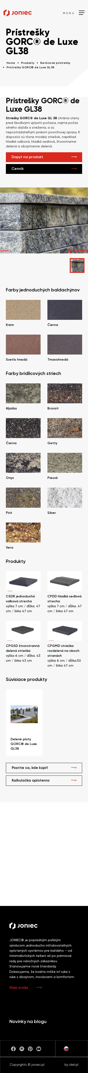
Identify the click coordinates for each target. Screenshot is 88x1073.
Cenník (17, 169)
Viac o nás (18, 988)
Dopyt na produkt (27, 157)
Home (11, 63)
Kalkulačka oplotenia (31, 781)
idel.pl (73, 1064)
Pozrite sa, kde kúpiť (30, 768)
